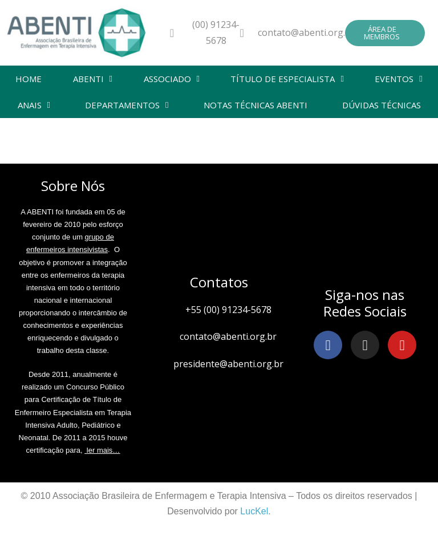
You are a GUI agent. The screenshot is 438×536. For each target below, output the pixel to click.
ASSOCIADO (172, 79)
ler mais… (103, 450)
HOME (28, 78)
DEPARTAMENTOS (126, 105)
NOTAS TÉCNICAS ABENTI (255, 105)
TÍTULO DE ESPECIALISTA (286, 79)
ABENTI (92, 79)
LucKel (254, 511)
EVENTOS (398, 79)
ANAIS (34, 105)
